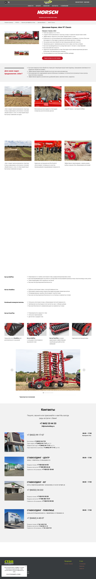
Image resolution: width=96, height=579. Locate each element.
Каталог (38, 5)
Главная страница (8, 22)
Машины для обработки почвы (28, 22)
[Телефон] (9, 2)
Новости (30, 5)
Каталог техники (68, 563)
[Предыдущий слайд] (12, 369)
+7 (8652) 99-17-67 (35, 435)
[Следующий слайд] (84, 369)
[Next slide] (36, 37)
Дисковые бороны (42, 22)
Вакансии (47, 5)
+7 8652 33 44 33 (48, 423)
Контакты (55, 5)
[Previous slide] (7, 37)
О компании (64, 5)
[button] (18, 112)
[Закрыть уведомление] (26, 566)
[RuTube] (6, 2)
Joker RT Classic (51, 22)
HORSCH (17, 22)
